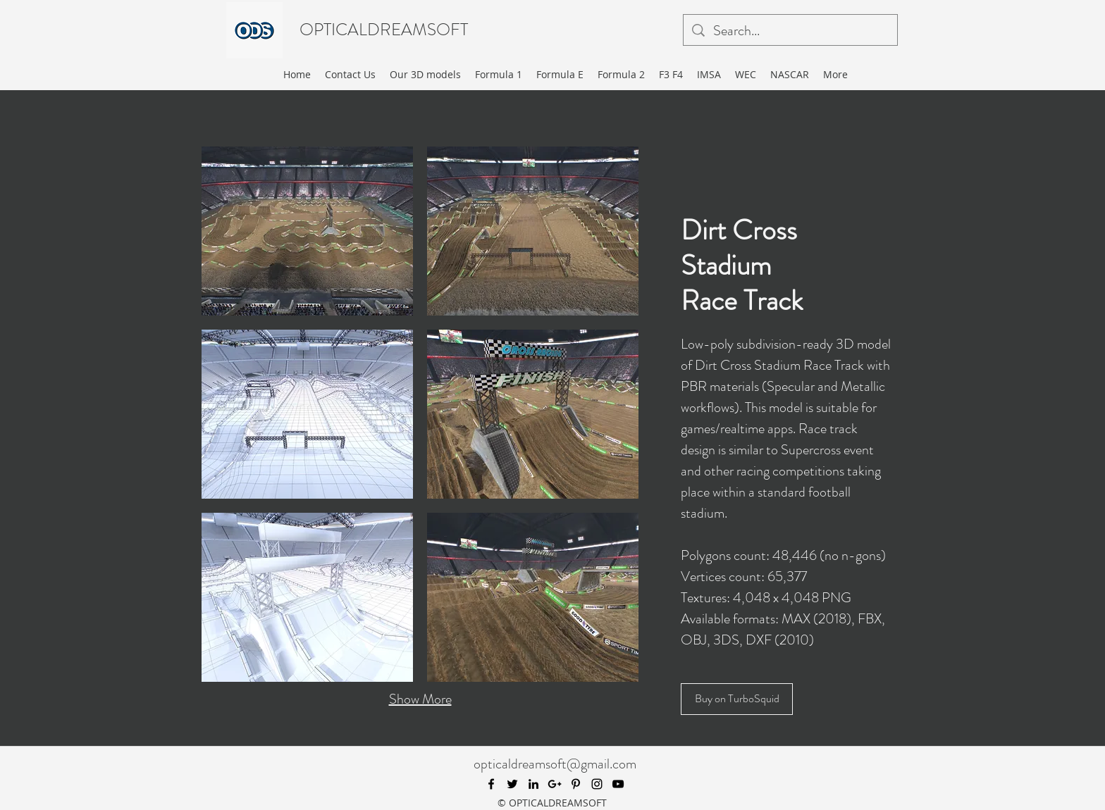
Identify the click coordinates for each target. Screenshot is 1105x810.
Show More (420, 699)
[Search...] (790, 31)
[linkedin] (533, 784)
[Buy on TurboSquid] (737, 699)
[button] (307, 231)
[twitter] (512, 784)
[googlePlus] (555, 784)
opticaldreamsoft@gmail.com (555, 764)
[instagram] (597, 784)
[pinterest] (576, 784)
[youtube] (618, 784)
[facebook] (491, 784)
